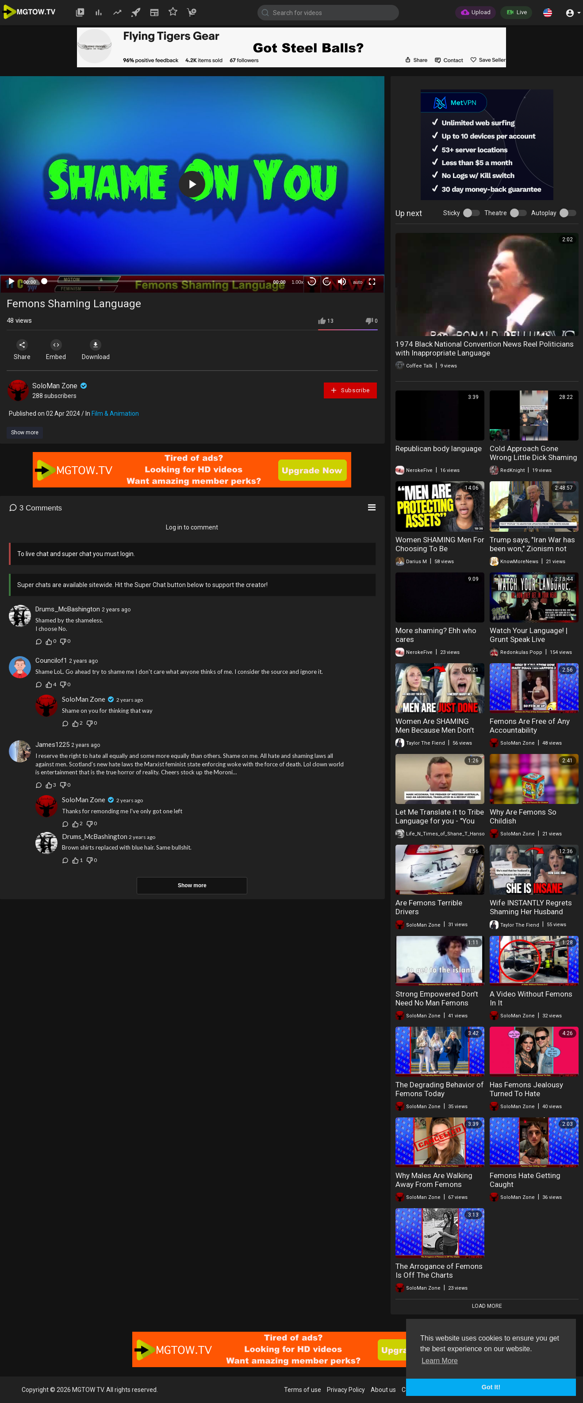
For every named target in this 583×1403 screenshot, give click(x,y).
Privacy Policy (346, 1389)
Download (100, 349)
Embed (59, 349)
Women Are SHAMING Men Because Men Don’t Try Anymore (434, 730)
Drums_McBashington (67, 609)
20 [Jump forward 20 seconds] (327, 281)
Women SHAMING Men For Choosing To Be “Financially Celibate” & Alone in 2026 (439, 553)
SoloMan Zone (60, 386)
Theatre (495, 212)
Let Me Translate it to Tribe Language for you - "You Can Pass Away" (439, 821)
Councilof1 (51, 661)
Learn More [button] (440, 1360)
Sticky (451, 212)
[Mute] (342, 281)
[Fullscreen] (372, 281)
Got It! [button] (491, 1387)
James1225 (52, 745)
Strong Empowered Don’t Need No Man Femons (436, 998)
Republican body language (438, 448)
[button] (548, 12)
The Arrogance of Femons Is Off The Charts (439, 1270)
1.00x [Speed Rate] (297, 282)
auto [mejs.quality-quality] (357, 282)
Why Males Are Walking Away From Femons (433, 1180)
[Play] (11, 281)
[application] (192, 184)
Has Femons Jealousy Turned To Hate (526, 1089)
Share (23, 349)
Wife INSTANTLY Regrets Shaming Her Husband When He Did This (531, 911)
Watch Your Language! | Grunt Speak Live (529, 635)
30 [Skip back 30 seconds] (312, 281)
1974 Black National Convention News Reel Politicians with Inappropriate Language (484, 348)
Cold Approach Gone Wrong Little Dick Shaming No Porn (533, 457)
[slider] (154, 281)
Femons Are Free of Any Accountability (530, 725)
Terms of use (302, 1389)
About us (383, 1389)
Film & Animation (115, 413)
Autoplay (543, 212)
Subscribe (350, 390)
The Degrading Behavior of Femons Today (439, 1089)
